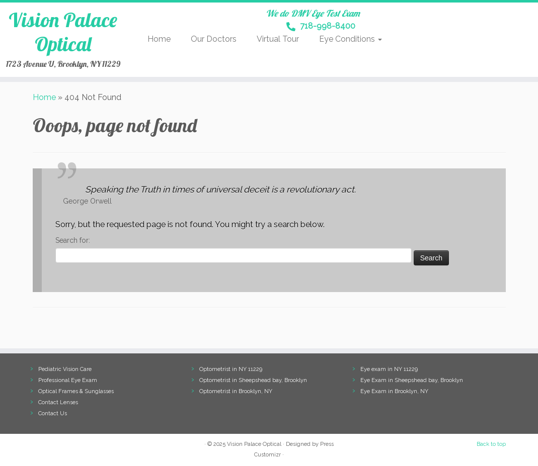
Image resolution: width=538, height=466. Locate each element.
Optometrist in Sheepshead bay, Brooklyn (253, 380)
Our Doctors (214, 39)
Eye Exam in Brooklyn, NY (394, 391)
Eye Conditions (350, 39)
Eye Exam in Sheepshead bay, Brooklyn (411, 380)
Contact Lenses (58, 402)
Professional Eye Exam (67, 380)
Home (159, 39)
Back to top (491, 444)
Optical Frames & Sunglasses (76, 391)
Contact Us (52, 413)
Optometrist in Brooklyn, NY (235, 391)
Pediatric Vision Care (65, 369)
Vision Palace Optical (63, 32)
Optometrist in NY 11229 (230, 369)
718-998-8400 (320, 26)
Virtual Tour (278, 39)
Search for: (72, 240)
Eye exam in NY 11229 (389, 369)
